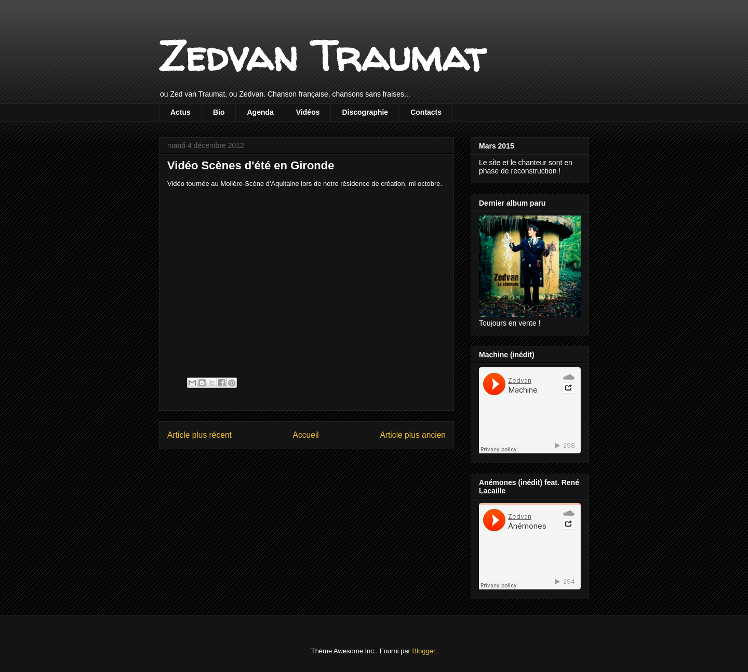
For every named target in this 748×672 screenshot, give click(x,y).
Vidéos (308, 112)
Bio (219, 112)
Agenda (260, 112)
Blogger (423, 651)
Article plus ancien (413, 435)
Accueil (306, 435)
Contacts (426, 112)
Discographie (365, 112)
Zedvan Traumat (322, 56)
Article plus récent (199, 435)
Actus (180, 112)
